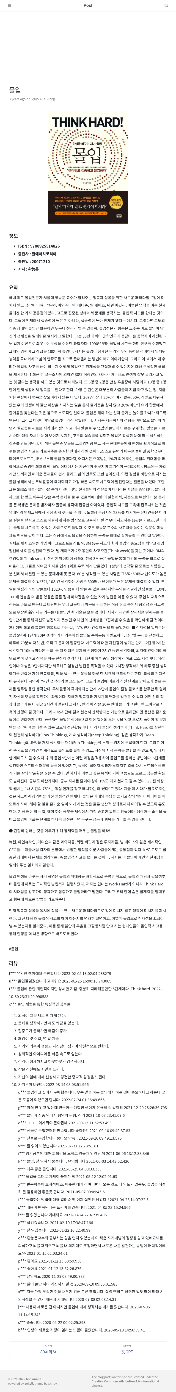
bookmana (33, 1379)
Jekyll (29, 1383)
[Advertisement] (88, 43)
